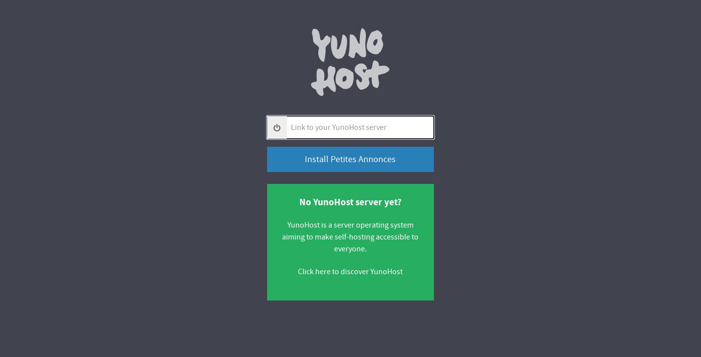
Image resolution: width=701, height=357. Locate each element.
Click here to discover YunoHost (350, 272)
